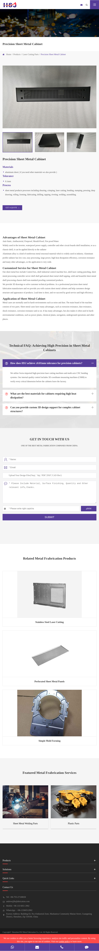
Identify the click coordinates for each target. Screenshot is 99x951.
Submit (49, 517)
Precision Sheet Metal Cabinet (53, 54)
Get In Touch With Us (49, 439)
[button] (5, 808)
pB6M (88, 508)
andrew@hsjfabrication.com (18, 901)
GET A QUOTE (12, 208)
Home (8, 54)
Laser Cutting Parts (31, 54)
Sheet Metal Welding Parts (25, 823)
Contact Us (49, 888)
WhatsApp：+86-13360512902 (19, 910)
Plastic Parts (73, 823)
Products (17, 54)
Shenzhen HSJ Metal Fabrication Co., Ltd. (27, 932)
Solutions (49, 870)
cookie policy (64, 941)
